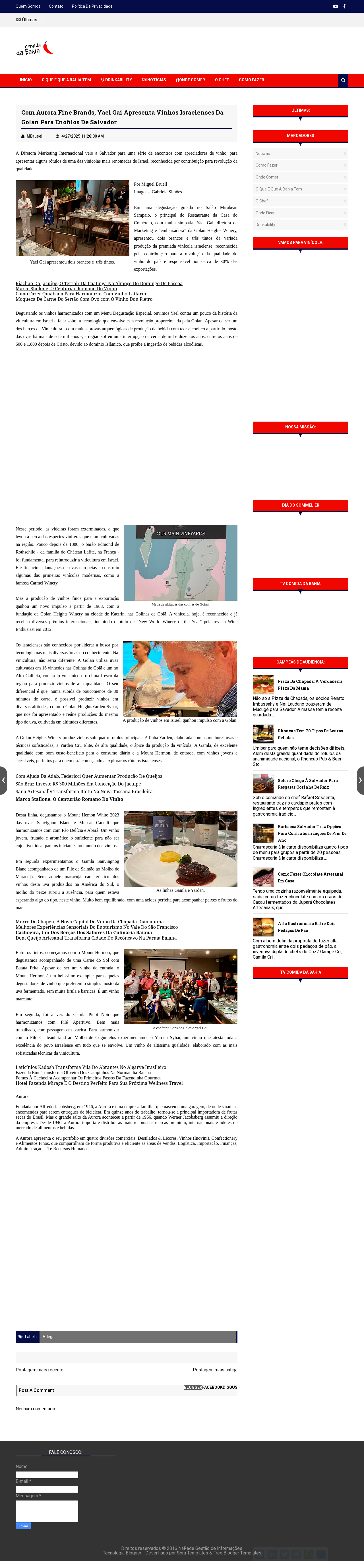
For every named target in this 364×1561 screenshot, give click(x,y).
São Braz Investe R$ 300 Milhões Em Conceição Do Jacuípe (78, 784)
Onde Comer (190, 80)
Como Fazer (251, 80)
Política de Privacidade (92, 6)
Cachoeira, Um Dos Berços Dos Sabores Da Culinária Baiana (84, 932)
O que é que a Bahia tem (279, 189)
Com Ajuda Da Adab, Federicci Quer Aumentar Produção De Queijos (89, 776)
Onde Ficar (265, 213)
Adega (49, 1336)
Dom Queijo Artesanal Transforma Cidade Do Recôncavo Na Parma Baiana (96, 938)
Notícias (154, 80)
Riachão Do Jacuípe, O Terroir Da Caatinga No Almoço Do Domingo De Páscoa (99, 283)
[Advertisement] (244, 49)
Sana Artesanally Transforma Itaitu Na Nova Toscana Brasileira (84, 791)
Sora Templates (192, 1553)
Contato (56, 6)
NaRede (186, 1548)
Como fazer (267, 165)
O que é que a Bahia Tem (66, 80)
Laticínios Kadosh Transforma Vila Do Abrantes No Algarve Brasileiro (91, 1067)
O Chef (222, 80)
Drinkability (116, 80)
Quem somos (28, 6)
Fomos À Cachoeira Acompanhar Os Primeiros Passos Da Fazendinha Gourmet (88, 1077)
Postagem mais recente (39, 1370)
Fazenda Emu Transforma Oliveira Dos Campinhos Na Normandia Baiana (83, 1072)
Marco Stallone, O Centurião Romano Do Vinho (66, 288)
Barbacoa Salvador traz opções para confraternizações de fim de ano (312, 833)
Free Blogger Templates (237, 1553)
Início (26, 80)
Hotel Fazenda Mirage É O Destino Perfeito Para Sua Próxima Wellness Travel (99, 1083)
